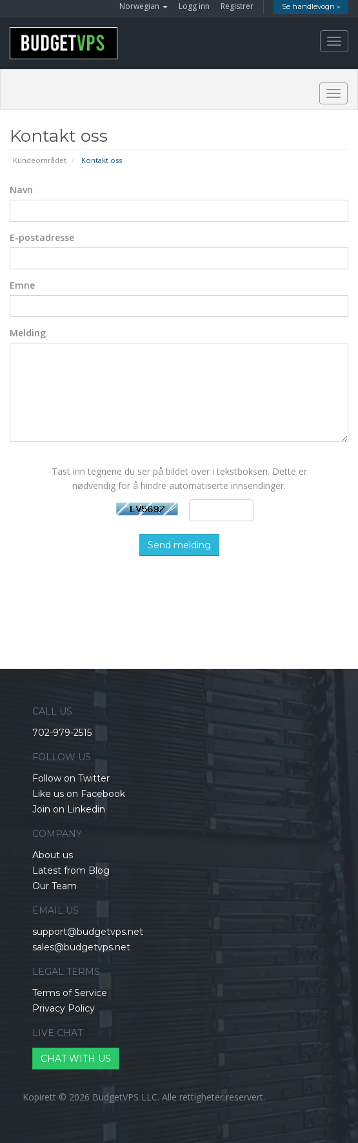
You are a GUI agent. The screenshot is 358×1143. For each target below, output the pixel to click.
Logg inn (194, 6)
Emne (22, 285)
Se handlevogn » (311, 6)
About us (52, 855)
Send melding (179, 545)
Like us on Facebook (78, 794)
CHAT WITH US (76, 1058)
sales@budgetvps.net (81, 947)
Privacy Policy (63, 1008)
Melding (28, 333)
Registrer (237, 6)
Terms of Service (69, 993)
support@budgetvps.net (87, 931)
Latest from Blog (71, 870)
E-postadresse (42, 237)
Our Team (54, 886)
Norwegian (143, 6)
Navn (21, 190)
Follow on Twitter (71, 778)
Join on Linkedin (68, 809)
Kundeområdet (39, 160)
